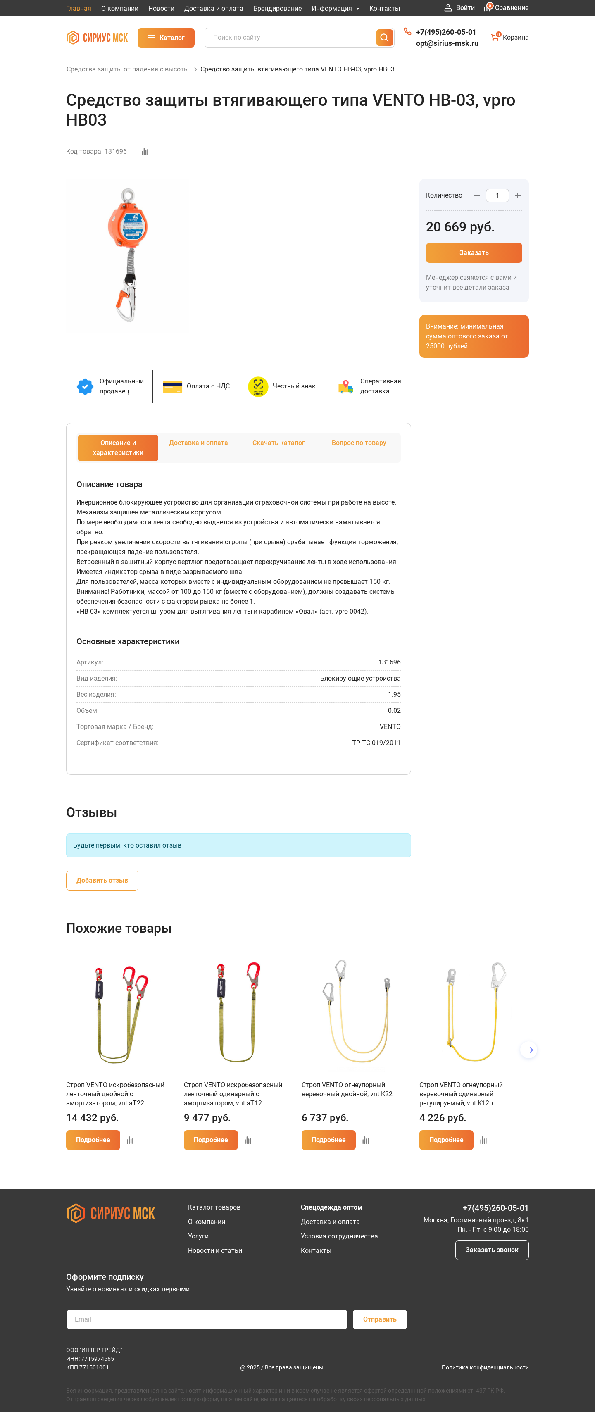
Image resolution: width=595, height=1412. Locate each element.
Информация (335, 8)
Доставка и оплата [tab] (198, 452)
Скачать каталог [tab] (278, 452)
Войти (459, 8)
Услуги (198, 1236)
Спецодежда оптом (331, 1207)
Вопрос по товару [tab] (359, 452)
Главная (78, 8)
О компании (119, 8)
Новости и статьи (215, 1251)
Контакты (384, 8)
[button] (528, 1058)
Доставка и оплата (213, 8)
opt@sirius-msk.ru (447, 43)
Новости (161, 8)
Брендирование (277, 8)
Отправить (380, 1319)
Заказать (474, 262)
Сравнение (506, 7)
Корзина (510, 37)
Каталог (166, 38)
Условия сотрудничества (339, 1236)
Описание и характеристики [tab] (118, 457)
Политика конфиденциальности (485, 1367)
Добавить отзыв (102, 889)
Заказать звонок (492, 1250)
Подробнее (93, 1149)
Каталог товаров (214, 1207)
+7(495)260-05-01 (446, 32)
